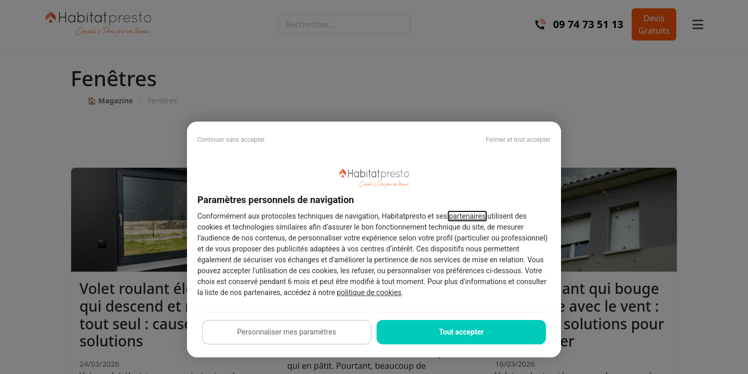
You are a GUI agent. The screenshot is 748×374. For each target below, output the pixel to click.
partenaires (467, 216)
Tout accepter (461, 332)
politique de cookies (369, 292)
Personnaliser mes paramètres (286, 332)
